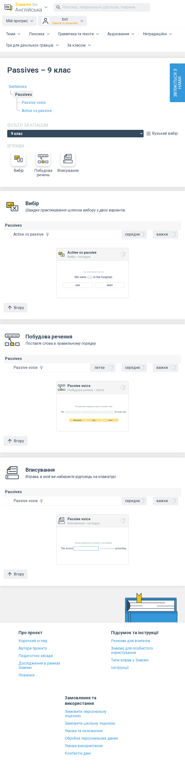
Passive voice (34, 102)
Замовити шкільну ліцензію (90, 723)
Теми (10, 34)
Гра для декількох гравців (29, 45)
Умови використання (84, 746)
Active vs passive (37, 110)
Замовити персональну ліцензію (85, 713)
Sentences (18, 86)
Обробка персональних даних (91, 738)
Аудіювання (118, 34)
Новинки (26, 675)
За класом (76, 45)
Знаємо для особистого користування (132, 650)
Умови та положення (83, 731)
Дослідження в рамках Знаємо (39, 665)
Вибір (18, 162)
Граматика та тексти (76, 34)
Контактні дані (78, 753)
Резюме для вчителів (130, 641)
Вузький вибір (165, 133)
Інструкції (120, 668)
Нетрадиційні (155, 34)
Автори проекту (33, 648)
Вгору (15, 307)
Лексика (36, 34)
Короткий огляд (33, 641)
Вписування (68, 162)
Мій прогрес (17, 21)
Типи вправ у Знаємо (130, 660)
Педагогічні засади (36, 656)
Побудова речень (43, 164)
